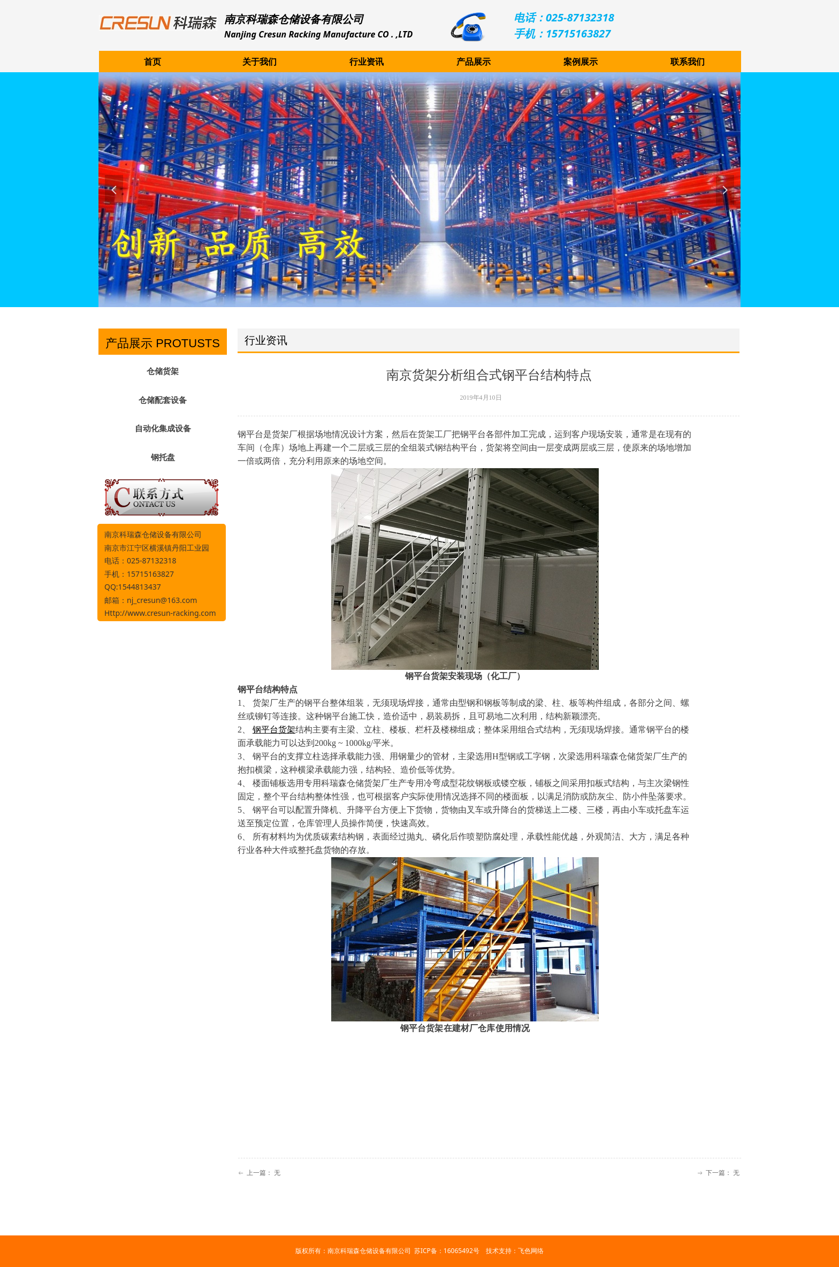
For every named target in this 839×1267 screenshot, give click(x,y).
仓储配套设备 (163, 400)
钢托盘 (163, 457)
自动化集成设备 (163, 428)
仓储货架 (163, 371)
